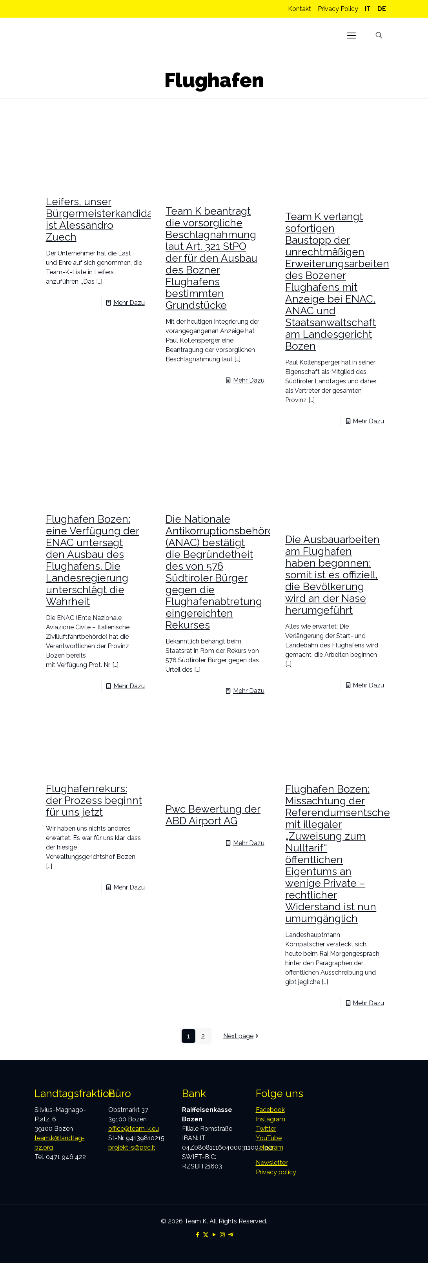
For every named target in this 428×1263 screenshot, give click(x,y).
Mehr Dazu (129, 302)
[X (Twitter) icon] (206, 1234)
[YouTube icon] (214, 1234)
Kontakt (299, 9)
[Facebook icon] (197, 1234)
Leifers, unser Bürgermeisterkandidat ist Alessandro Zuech (101, 219)
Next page (241, 1036)
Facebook (270, 1110)
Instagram (270, 1119)
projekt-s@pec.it (131, 1147)
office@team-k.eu (133, 1128)
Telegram (269, 1147)
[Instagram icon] (222, 1234)
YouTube (269, 1138)
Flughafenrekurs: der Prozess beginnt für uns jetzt (94, 800)
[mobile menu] (351, 35)
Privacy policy (276, 1172)
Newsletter (272, 1162)
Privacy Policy (338, 9)
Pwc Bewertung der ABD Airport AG (213, 815)
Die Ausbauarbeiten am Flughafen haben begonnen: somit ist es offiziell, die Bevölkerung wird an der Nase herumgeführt (332, 575)
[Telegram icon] (230, 1234)
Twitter (266, 1128)
